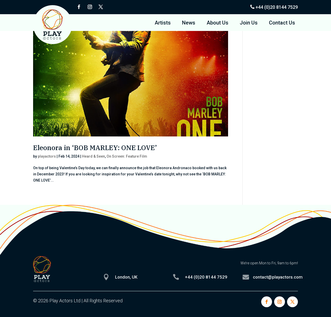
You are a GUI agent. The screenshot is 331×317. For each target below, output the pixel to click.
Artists (163, 23)
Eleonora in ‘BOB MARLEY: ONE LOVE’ (95, 147)
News (188, 23)
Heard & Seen (93, 156)
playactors (47, 156)
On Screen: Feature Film (127, 156)
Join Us (249, 23)
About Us (217, 23)
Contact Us (282, 23)
